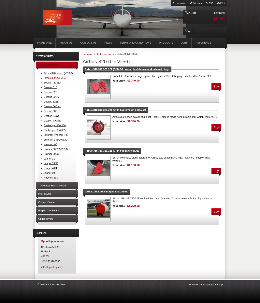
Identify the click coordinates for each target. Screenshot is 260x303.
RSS (211, 3)
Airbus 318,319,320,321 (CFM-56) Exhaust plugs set (115, 109)
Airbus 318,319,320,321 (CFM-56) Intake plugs (112, 150)
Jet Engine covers (105, 54)
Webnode (208, 284)
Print (222, 3)
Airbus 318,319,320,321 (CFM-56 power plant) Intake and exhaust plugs (127, 69)
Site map (197, 3)
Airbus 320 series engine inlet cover (106, 191)
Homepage (88, 54)
